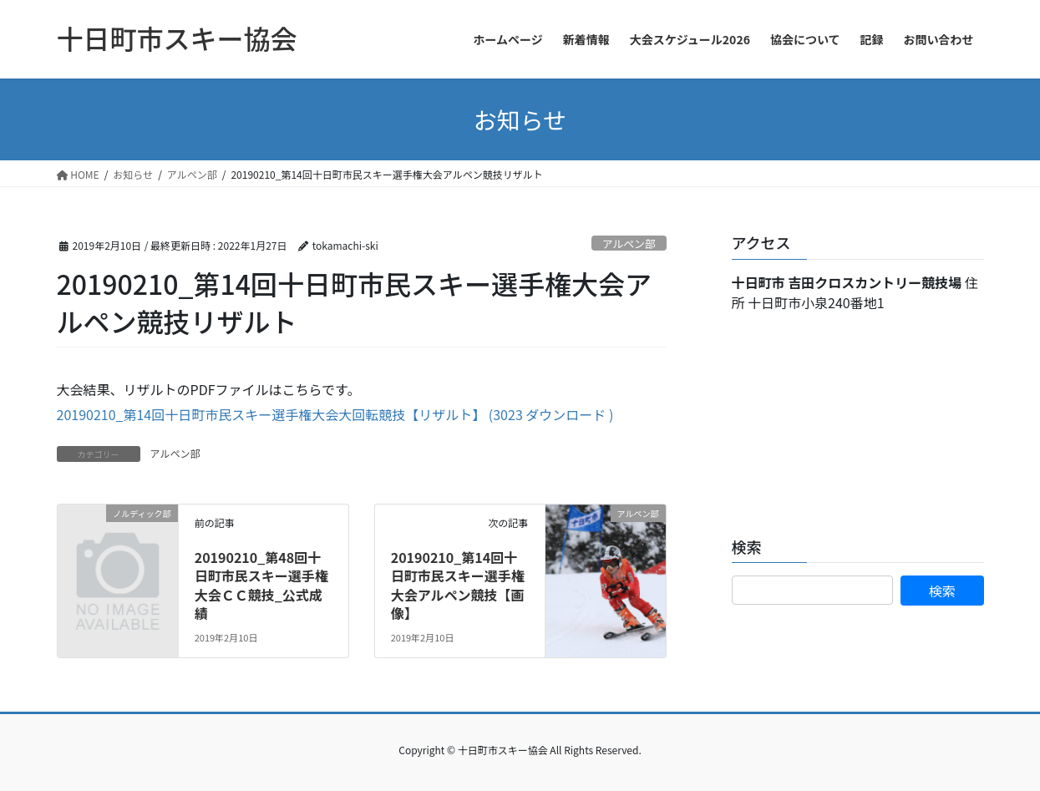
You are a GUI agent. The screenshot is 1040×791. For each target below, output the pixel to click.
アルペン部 (629, 243)
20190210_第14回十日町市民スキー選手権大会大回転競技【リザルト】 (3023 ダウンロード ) (335, 414)
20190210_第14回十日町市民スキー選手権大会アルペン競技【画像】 (458, 585)
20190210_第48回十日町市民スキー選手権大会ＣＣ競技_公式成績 (261, 585)
